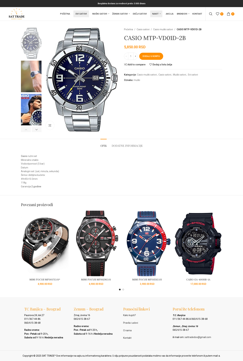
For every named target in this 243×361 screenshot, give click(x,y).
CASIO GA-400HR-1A (198, 279)
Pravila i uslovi (130, 322)
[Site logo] (17, 13)
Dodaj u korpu (151, 56)
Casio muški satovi (163, 29)
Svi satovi (193, 74)
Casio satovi (143, 29)
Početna (128, 29)
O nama (127, 330)
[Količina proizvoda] (130, 56)
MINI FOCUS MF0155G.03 (147, 279)
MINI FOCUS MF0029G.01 (96, 279)
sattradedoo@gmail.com (198, 337)
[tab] (103, 144)
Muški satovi (179, 74)
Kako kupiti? (129, 315)
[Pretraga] (210, 13)
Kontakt (127, 338)
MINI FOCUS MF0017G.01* (45, 279)
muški (137, 80)
